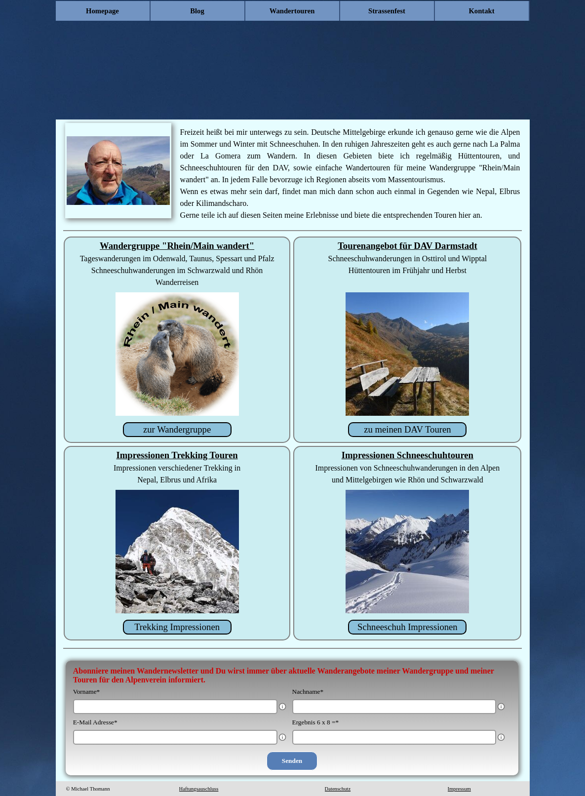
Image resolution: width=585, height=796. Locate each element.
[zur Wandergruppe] (177, 429)
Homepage (102, 11)
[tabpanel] (350, 173)
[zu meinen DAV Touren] (407, 429)
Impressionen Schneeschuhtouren (407, 455)
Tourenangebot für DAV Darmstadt (407, 245)
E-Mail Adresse (95, 722)
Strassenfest (386, 11)
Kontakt (481, 11)
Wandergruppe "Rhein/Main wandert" (177, 245)
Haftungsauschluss (199, 789)
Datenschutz (338, 789)
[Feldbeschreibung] (282, 707)
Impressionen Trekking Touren (177, 455)
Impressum (459, 789)
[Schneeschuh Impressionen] (407, 627)
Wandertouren (292, 11)
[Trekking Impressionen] (177, 627)
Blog (197, 11)
